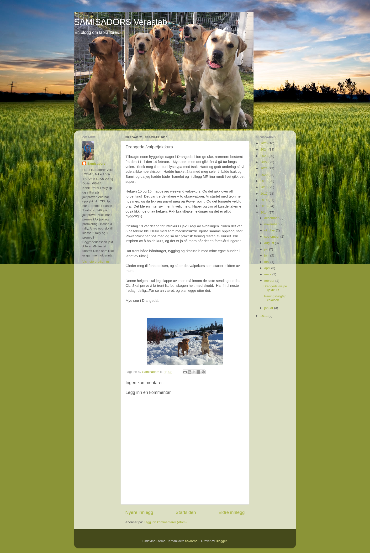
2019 (264, 181)
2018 (264, 187)
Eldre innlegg (231, 512)
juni (267, 255)
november (272, 224)
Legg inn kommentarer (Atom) (165, 522)
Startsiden (186, 512)
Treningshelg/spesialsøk (275, 298)
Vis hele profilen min (96, 261)
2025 (264, 143)
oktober (270, 230)
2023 (264, 156)
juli (266, 249)
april (267, 268)
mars (268, 274)
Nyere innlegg (139, 512)
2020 (264, 175)
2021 (264, 168)
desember (272, 218)
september (272, 236)
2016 (264, 200)
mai (267, 262)
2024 (264, 149)
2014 (264, 212)
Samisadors (96, 163)
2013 (264, 316)
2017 (264, 193)
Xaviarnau (192, 541)
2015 (264, 206)
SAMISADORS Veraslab (120, 22)
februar (269, 280)
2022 (264, 162)
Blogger (221, 541)
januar (269, 308)
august (269, 243)
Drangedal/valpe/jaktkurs (275, 288)
